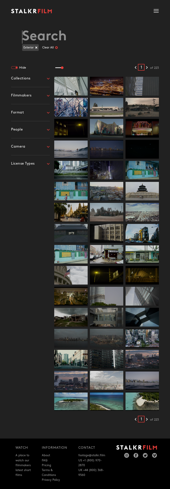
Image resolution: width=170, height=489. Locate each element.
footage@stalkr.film (91, 455)
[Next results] (147, 67)
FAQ (44, 460)
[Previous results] (136, 67)
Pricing (46, 465)
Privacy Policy (51, 480)
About (46, 455)
